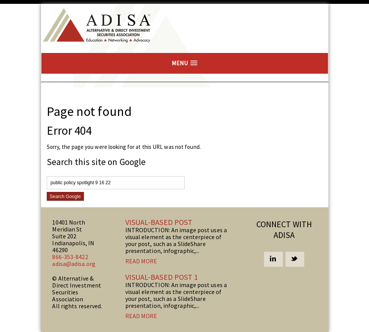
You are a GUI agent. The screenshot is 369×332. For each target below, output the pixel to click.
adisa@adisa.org (73, 264)
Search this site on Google (96, 161)
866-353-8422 (70, 257)
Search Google (65, 196)
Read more (141, 261)
